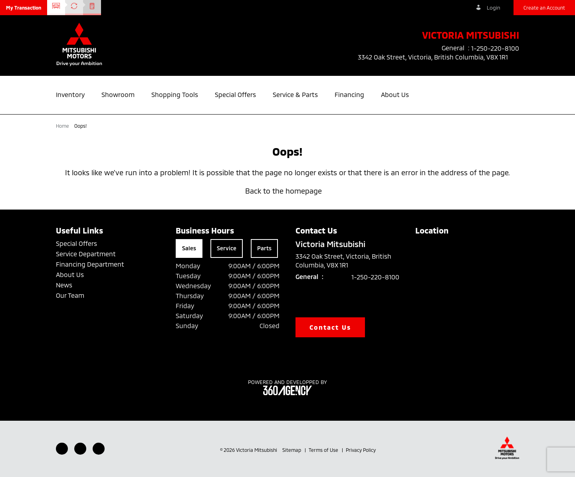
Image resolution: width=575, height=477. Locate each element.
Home (63, 126)
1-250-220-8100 (375, 277)
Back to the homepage (287, 190)
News (64, 285)
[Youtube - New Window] (80, 449)
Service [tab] (226, 248)
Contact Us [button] (330, 327)
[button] (23, 7)
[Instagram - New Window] (99, 449)
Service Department (86, 253)
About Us (70, 274)
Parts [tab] (264, 248)
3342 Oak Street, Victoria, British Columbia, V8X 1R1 (438, 57)
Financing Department (90, 264)
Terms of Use (324, 450)
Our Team (70, 295)
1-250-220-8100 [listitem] (495, 48)
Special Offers (76, 243)
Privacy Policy (361, 450)
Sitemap (292, 450)
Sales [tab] (189, 248)
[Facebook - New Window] (62, 449)
